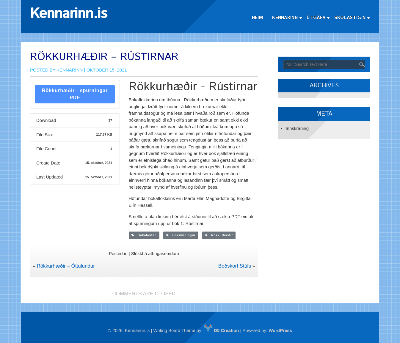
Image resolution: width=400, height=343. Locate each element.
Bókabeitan (144, 235)
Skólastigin (350, 18)
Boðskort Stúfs (234, 266)
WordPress (280, 330)
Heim (257, 18)
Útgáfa (316, 18)
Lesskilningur (180, 235)
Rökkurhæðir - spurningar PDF (75, 94)
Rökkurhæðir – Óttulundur (66, 266)
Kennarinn (285, 18)
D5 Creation (221, 330)
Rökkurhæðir (219, 235)
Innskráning (297, 128)
